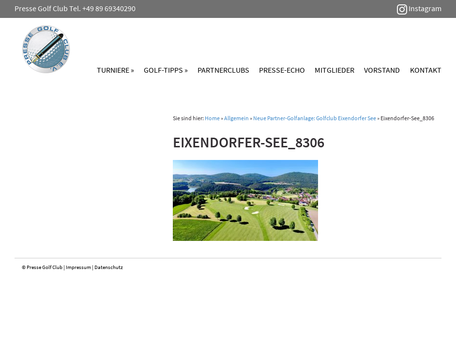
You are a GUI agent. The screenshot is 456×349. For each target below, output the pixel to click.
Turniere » (115, 70)
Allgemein (236, 118)
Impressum (78, 267)
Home (212, 118)
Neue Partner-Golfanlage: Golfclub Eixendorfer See (314, 118)
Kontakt (425, 70)
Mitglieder (334, 70)
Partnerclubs (223, 70)
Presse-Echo (282, 70)
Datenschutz (108, 267)
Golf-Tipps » (166, 70)
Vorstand (382, 70)
